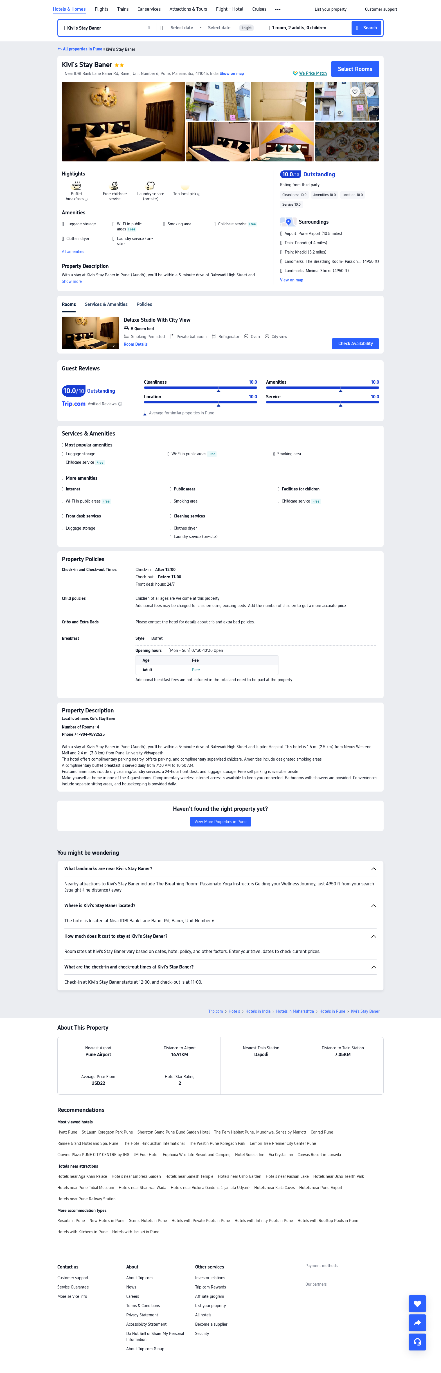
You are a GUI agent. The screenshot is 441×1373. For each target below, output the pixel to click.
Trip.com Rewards (210, 1287)
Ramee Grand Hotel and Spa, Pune (87, 1143)
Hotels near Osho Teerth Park (338, 1176)
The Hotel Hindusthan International (153, 1143)
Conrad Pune (322, 1132)
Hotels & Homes (69, 9)
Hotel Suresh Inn (249, 1154)
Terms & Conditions (143, 1305)
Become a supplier (211, 1324)
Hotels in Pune (332, 1011)
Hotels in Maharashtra (295, 1011)
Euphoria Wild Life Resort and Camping (197, 1154)
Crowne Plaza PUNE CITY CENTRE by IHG (93, 1154)
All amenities (73, 251)
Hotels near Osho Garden (239, 1176)
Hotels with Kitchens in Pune (82, 1232)
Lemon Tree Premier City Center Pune (283, 1143)
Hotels (234, 1011)
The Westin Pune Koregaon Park (217, 1143)
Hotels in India (258, 1011)
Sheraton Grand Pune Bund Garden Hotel (174, 1132)
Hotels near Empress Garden (136, 1176)
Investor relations (210, 1278)
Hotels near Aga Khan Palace (82, 1176)
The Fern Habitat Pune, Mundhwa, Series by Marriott (260, 1132)
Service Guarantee (73, 1287)
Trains (123, 9)
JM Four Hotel (146, 1154)
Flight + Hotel (229, 9)
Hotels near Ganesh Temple (189, 1176)
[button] (278, 9)
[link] (330, 9)
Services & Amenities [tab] (106, 304)
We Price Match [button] (313, 73)
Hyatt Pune (67, 1132)
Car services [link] (149, 9)
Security (202, 1333)
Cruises (259, 9)
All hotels (203, 1315)
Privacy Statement (142, 1315)
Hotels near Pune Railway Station (86, 1199)
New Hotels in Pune (107, 1220)
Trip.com (215, 1011)
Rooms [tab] (69, 304)
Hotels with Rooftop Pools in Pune (328, 1220)
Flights (101, 9)
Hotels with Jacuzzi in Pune (135, 1232)
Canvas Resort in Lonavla (319, 1154)
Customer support (72, 1278)
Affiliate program (209, 1296)
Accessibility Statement (146, 1324)
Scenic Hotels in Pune (148, 1220)
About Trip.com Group (145, 1349)
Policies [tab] (144, 304)
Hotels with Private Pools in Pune (201, 1220)
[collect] (417, 1303)
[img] (123, 121)
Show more (72, 281)
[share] (417, 1322)
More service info (72, 1296)
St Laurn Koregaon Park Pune (107, 1132)
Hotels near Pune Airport (320, 1187)
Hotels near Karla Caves (274, 1187)
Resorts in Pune (71, 1220)
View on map (291, 280)
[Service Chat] (417, 1342)
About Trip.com (139, 1278)
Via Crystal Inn (281, 1154)
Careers (132, 1296)
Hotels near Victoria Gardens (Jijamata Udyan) (210, 1187)
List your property (210, 1305)
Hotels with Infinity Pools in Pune (264, 1220)
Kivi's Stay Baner (87, 65)
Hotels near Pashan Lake (287, 1176)
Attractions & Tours (188, 9)
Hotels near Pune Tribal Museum (85, 1187)
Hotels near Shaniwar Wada (142, 1187)
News (131, 1287)
